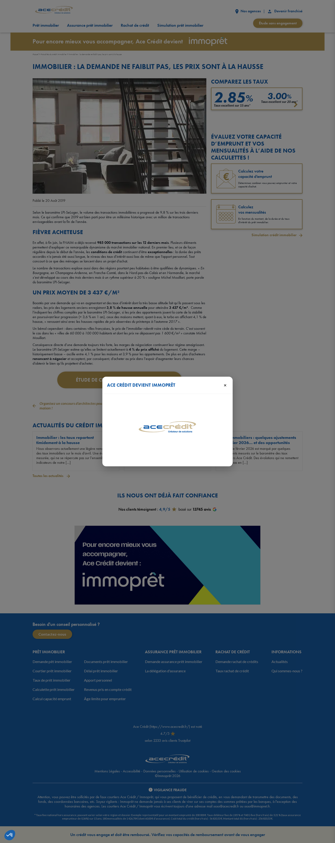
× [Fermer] (225, 385)
